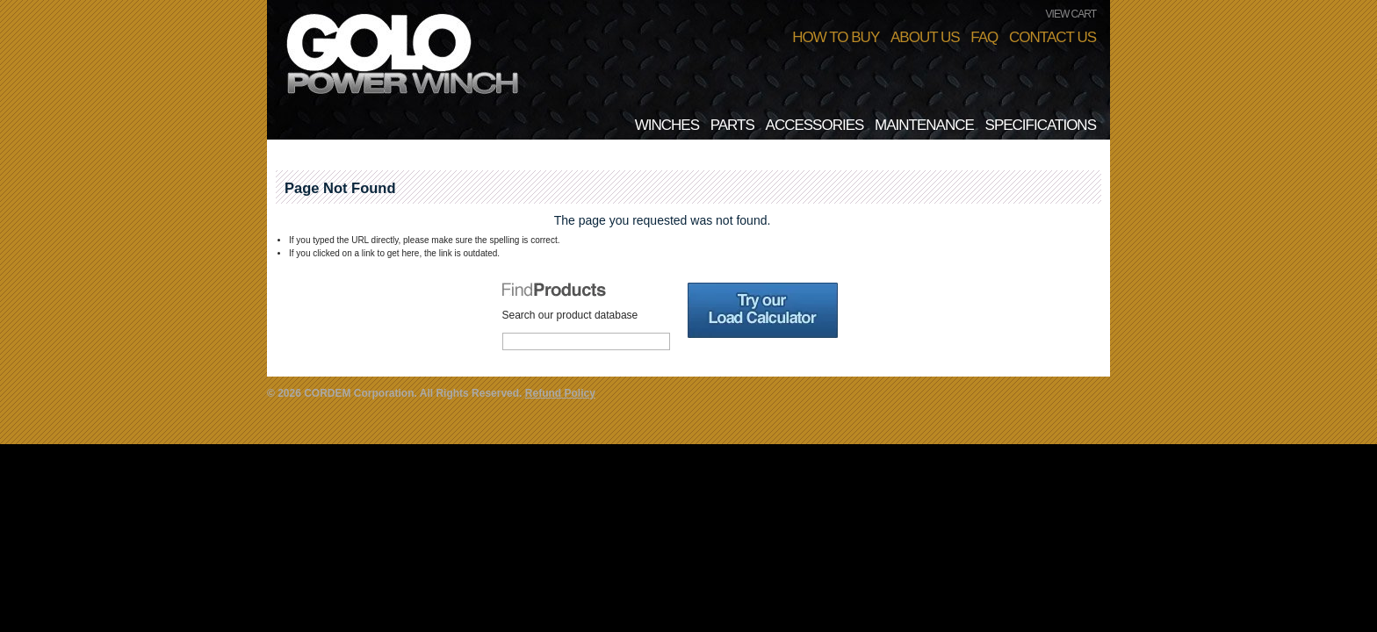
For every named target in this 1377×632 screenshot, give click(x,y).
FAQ (984, 37)
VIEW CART (1071, 14)
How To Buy (835, 37)
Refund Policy (560, 393)
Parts (732, 125)
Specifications (1040, 125)
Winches (667, 125)
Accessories (815, 125)
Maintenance (924, 125)
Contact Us (1052, 37)
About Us (925, 37)
